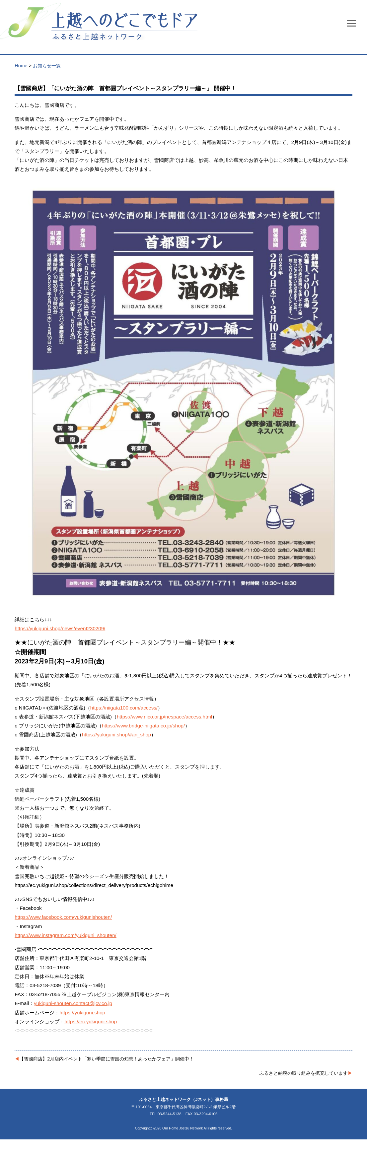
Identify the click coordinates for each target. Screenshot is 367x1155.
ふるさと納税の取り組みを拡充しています (303, 1073)
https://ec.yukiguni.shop (90, 1021)
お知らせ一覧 (47, 65)
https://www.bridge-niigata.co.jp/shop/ (143, 725)
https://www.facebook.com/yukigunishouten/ (63, 917)
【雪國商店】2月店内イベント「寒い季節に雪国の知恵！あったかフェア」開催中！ (106, 1058)
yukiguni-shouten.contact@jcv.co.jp (73, 1003)
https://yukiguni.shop (82, 1012)
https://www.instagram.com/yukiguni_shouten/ (65, 935)
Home (21, 65)
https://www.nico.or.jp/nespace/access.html (164, 716)
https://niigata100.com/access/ (124, 708)
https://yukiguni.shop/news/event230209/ (60, 628)
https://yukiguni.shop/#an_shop (116, 734)
